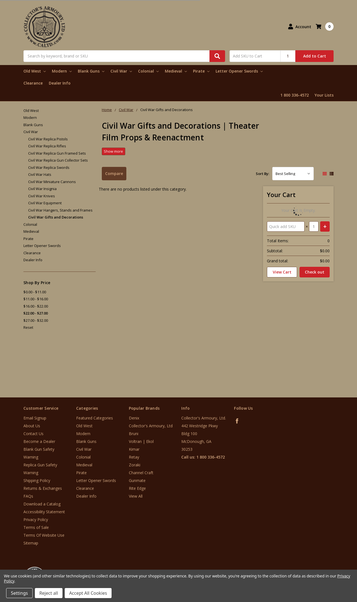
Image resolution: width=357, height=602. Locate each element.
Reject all (48, 593)
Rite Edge (137, 488)
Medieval (176, 71)
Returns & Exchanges (42, 488)
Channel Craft (141, 472)
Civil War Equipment (45, 202)
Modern (62, 71)
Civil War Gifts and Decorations (55, 217)
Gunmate (137, 480)
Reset (28, 327)
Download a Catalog (42, 504)
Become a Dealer (39, 441)
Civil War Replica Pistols (48, 138)
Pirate (201, 71)
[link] (334, 568)
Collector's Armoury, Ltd (151, 425)
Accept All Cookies (88, 593)
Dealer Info (60, 83)
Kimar (134, 449)
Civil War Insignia (42, 188)
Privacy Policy (35, 519)
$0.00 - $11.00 (34, 291)
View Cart (282, 272)
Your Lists (324, 95)
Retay (134, 457)
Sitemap (30, 543)
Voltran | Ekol (141, 441)
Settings (19, 593)
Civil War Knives (41, 195)
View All (136, 496)
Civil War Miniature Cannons (52, 181)
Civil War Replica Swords (48, 167)
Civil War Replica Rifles (47, 145)
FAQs (28, 496)
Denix (134, 418)
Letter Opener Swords (239, 71)
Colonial (148, 71)
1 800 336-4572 (294, 95)
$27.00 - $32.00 (35, 320)
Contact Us (33, 433)
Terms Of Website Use (43, 535)
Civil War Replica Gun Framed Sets (57, 153)
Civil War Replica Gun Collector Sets (58, 160)
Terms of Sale (36, 527)
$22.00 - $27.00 (35, 313)
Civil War (121, 71)
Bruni (133, 433)
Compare (114, 173)
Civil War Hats (39, 174)
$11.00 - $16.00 (35, 298)
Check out (314, 272)
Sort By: (262, 173)
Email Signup (34, 418)
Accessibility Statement (44, 511)
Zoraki (134, 464)
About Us (31, 425)
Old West (34, 71)
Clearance (33, 83)
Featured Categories (94, 418)
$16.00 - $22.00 (35, 306)
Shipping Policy (36, 480)
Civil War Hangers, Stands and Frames (60, 210)
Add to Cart (314, 56)
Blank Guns (91, 71)
